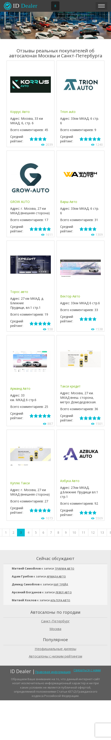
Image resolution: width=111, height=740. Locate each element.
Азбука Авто (69, 481)
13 (102, 532)
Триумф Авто (64, 568)
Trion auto (68, 112)
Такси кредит (70, 386)
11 (83, 532)
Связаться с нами (87, 670)
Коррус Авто (20, 112)
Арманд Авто (20, 388)
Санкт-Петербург (55, 621)
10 (74, 532)
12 (93, 532)
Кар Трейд (61, 584)
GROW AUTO (20, 202)
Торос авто (19, 292)
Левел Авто (63, 592)
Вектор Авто (70, 296)
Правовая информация (53, 672)
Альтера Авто (60, 600)
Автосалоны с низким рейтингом (55, 656)
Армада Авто (56, 576)
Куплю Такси (20, 483)
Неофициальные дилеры (55, 648)
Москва (55, 628)
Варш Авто (68, 202)
